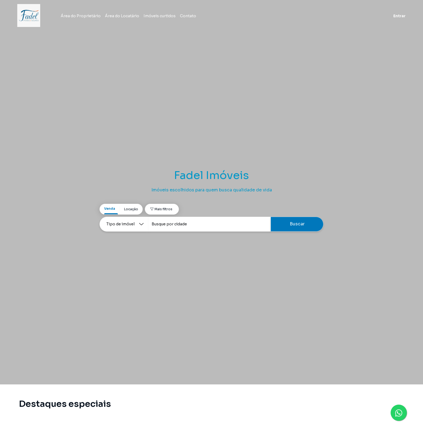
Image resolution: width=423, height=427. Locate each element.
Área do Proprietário (85, 16)
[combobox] (209, 224)
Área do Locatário (126, 16)
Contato (192, 16)
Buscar (297, 224)
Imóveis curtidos (164, 16)
